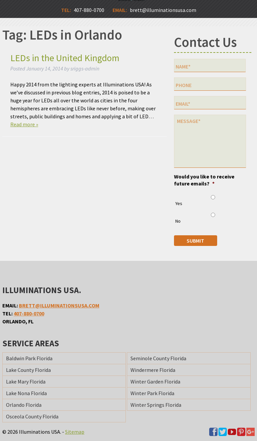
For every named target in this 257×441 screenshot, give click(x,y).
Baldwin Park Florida (29, 358)
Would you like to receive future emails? (204, 180)
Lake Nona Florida (26, 393)
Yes (178, 203)
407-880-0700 (29, 313)
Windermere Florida (152, 370)
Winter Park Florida (152, 393)
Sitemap (74, 431)
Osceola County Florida (32, 416)
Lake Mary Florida (25, 381)
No (178, 221)
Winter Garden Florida (155, 381)
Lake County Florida (28, 370)
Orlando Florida (24, 404)
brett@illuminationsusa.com (59, 305)
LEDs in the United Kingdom (65, 58)
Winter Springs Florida (155, 404)
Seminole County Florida (158, 358)
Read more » (24, 124)
